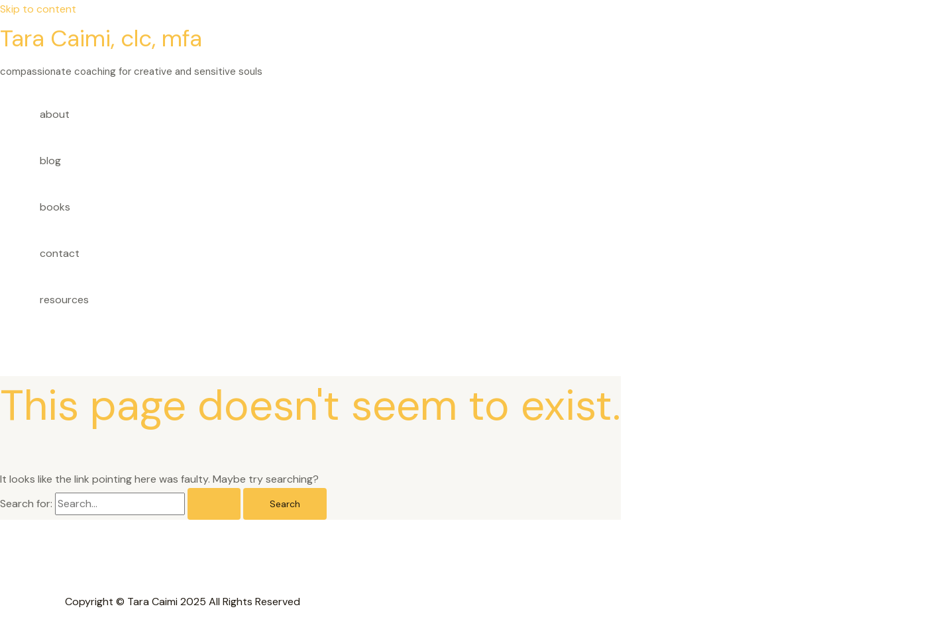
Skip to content (38, 9)
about (55, 114)
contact (60, 253)
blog (50, 161)
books (55, 207)
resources (64, 300)
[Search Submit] (214, 504)
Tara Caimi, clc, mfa (101, 38)
